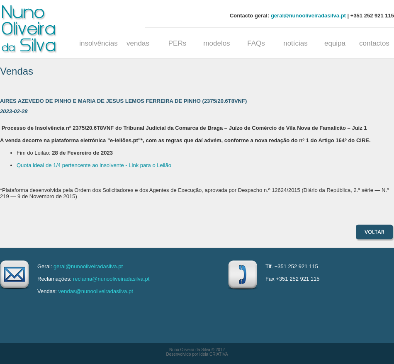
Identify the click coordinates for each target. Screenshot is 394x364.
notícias (295, 43)
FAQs (256, 43)
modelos (216, 43)
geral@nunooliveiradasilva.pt (308, 15)
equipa (334, 43)
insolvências (98, 43)
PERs (177, 43)
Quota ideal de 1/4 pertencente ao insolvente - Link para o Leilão (94, 165)
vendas (137, 43)
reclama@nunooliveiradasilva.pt (111, 279)
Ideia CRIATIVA (213, 354)
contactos (374, 43)
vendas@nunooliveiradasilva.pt (95, 291)
